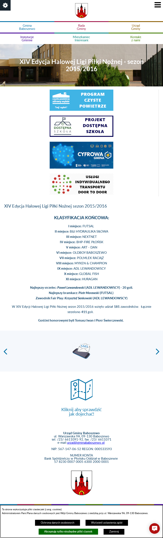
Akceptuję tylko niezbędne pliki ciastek (68, 531)
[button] (5, 5)
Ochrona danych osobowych (57, 522)
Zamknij (114, 531)
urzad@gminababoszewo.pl (86, 442)
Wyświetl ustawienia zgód (106, 522)
